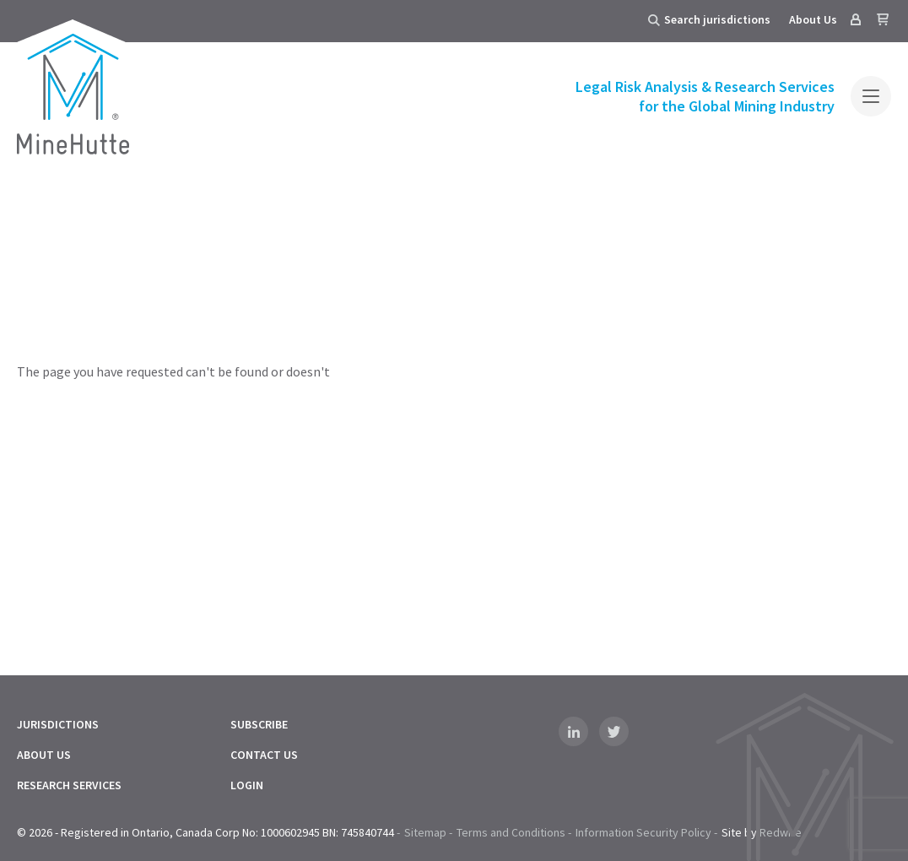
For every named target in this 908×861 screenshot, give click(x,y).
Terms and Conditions (511, 832)
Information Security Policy (643, 832)
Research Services (69, 785)
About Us (813, 19)
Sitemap (425, 832)
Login (246, 785)
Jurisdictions (58, 724)
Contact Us (264, 754)
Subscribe (259, 724)
